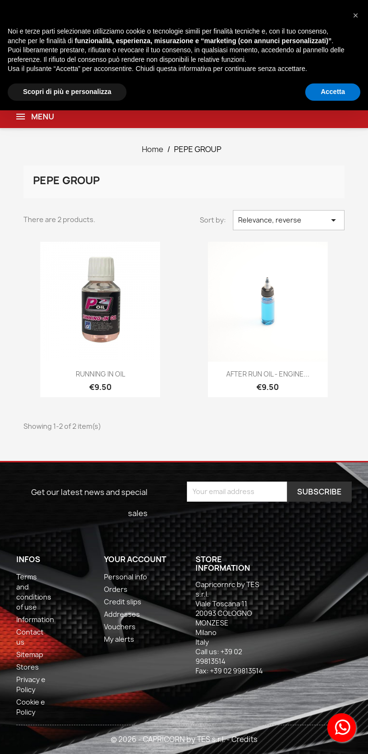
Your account (135, 559)
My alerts (119, 639)
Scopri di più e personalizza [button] (67, 91)
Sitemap (29, 654)
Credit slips (122, 601)
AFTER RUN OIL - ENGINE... (268, 373)
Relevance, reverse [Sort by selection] (288, 220)
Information (35, 619)
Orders (115, 589)
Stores (27, 667)
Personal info (125, 576)
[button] (355, 15)
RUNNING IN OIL (100, 373)
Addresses (122, 614)
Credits (244, 739)
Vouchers (120, 626)
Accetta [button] (333, 91)
